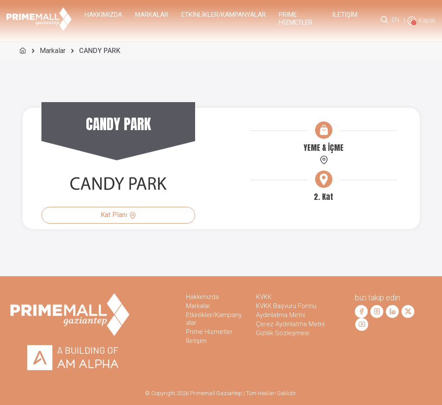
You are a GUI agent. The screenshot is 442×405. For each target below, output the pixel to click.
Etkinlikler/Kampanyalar (223, 15)
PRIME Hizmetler (296, 18)
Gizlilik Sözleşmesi (282, 333)
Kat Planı (118, 215)
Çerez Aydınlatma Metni (290, 324)
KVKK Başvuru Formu (286, 306)
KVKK (264, 297)
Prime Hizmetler (209, 332)
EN (395, 20)
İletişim (344, 15)
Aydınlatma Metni (280, 315)
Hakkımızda (103, 15)
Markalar (151, 15)
